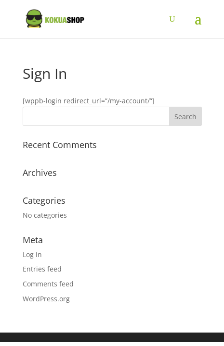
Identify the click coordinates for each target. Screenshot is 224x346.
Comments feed (48, 283)
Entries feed (42, 268)
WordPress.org (46, 298)
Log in (32, 254)
